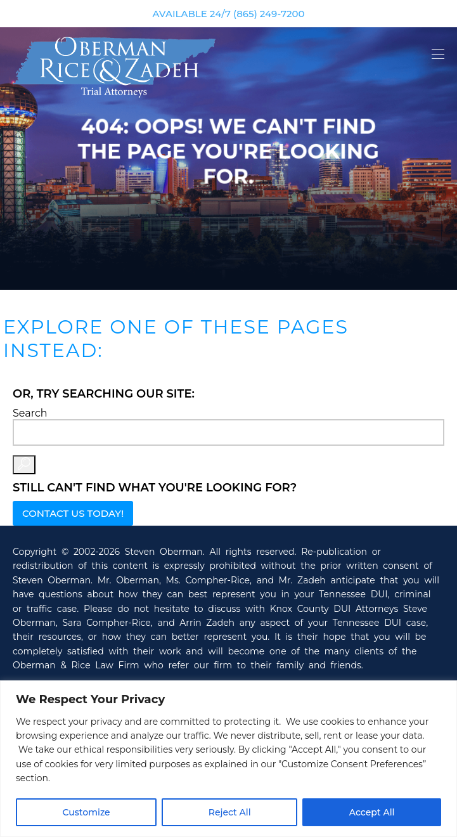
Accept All (372, 812)
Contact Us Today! (73, 513)
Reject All (230, 812)
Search (30, 413)
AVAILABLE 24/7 (228, 14)
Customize (86, 812)
